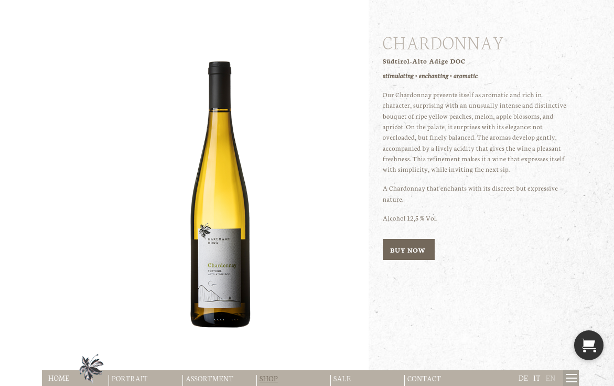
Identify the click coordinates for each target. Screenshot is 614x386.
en (551, 378)
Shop (269, 378)
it (537, 378)
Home (58, 378)
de (523, 378)
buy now (408, 249)
